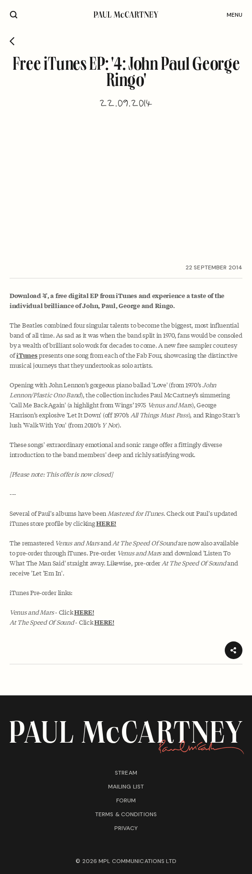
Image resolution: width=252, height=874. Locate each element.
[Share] (233, 650)
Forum (126, 800)
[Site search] (14, 15)
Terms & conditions (126, 814)
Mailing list (126, 786)
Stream (126, 773)
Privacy (126, 828)
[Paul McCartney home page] (125, 15)
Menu (234, 15)
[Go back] (12, 42)
